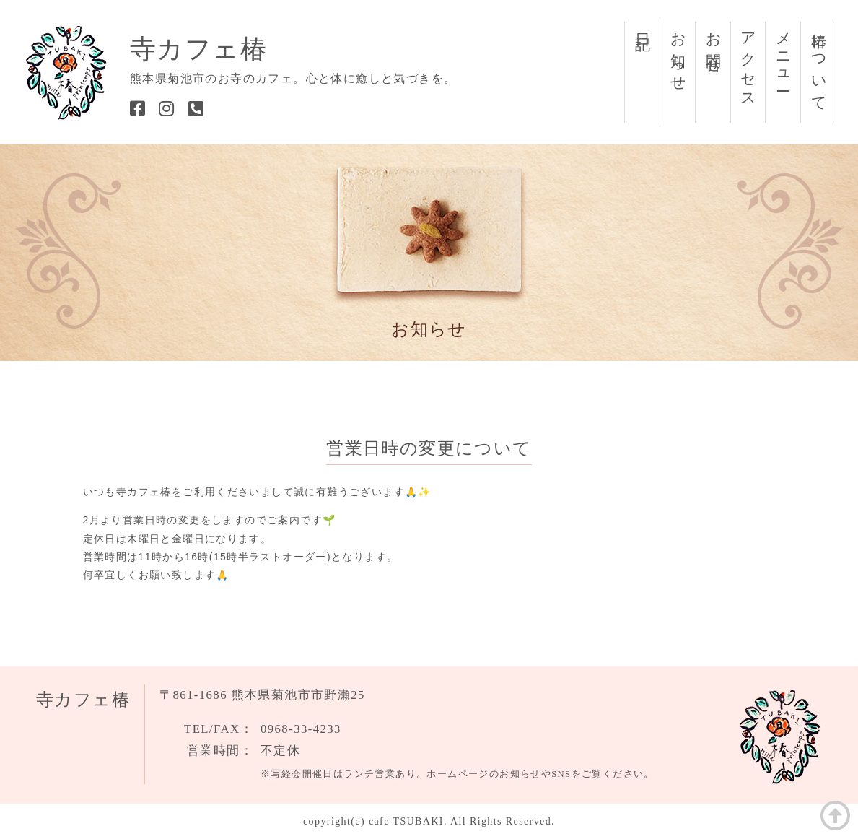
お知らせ (678, 54)
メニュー (783, 54)
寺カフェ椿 (198, 49)
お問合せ (713, 45)
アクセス (748, 62)
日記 (643, 24)
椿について (819, 64)
